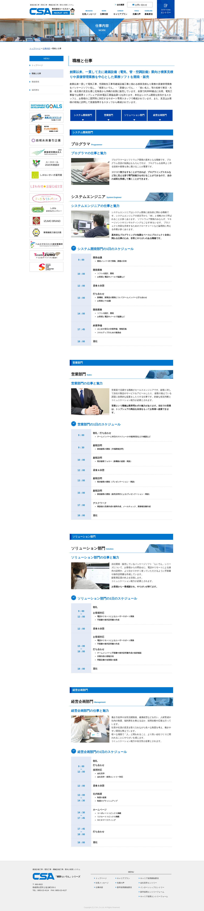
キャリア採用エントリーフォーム (154, 896)
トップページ (35, 48)
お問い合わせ (141, 5)
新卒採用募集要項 (124, 887)
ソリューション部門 (134, 115)
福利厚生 (35, 90)
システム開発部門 (83, 115)
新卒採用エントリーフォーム (152, 892)
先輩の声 (136, 12)
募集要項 (148, 12)
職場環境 (35, 82)
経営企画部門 (160, 115)
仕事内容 (104, 12)
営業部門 (108, 115)
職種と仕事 (36, 73)
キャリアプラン (120, 12)
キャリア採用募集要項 (149, 878)
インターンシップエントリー (152, 887)
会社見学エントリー (148, 883)
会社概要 (120, 5)
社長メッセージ (89, 12)
